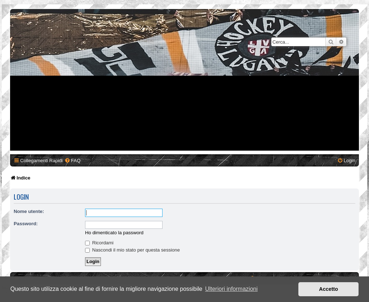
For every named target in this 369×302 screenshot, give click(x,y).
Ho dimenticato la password (114, 232)
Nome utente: (29, 211)
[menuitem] (72, 160)
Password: (26, 223)
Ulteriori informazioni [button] (231, 289)
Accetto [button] (328, 289)
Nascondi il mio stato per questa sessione (132, 250)
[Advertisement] (185, 100)
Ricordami (99, 242)
